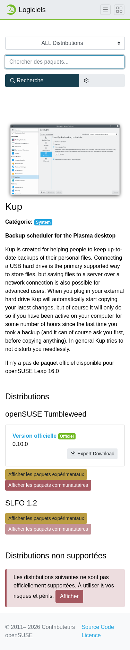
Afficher (69, 596)
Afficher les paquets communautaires (48, 485)
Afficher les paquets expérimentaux (46, 474)
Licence (91, 635)
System (43, 222)
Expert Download (92, 453)
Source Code (97, 627)
